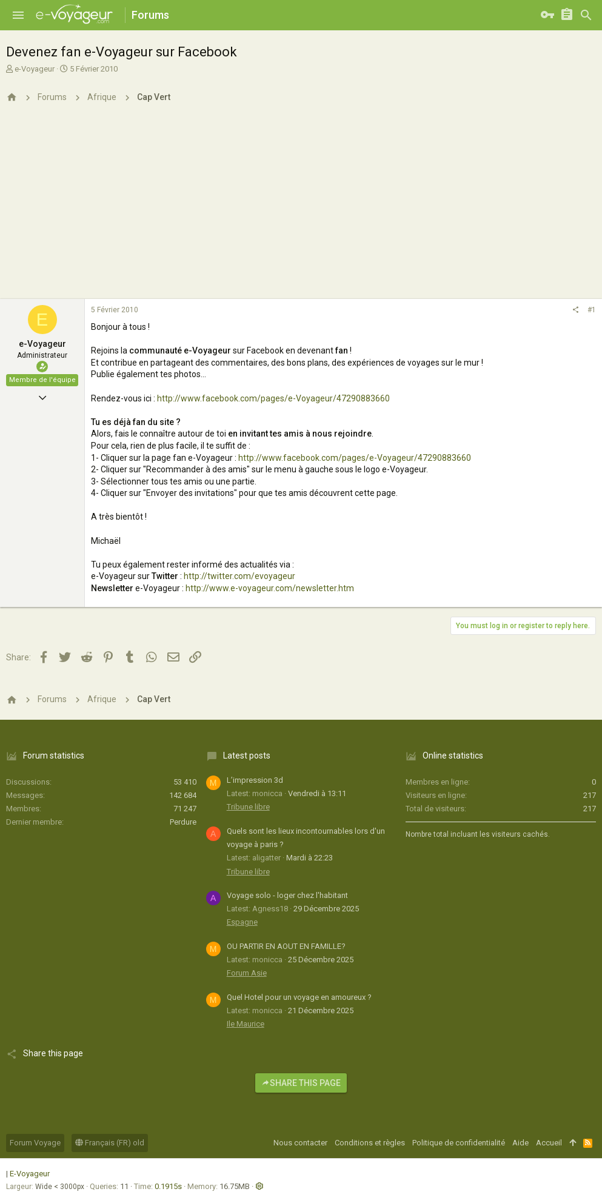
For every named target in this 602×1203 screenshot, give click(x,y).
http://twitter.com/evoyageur (239, 576)
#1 (591, 310)
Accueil (549, 1142)
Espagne (242, 922)
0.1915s (168, 1186)
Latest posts (246, 755)
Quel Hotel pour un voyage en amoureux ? (299, 997)
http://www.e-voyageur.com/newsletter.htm (270, 588)
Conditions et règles (370, 1142)
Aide (520, 1142)
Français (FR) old (109, 1142)
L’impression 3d (255, 780)
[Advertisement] (301, 208)
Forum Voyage (35, 1142)
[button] (18, 15)
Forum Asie (247, 972)
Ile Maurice (245, 1023)
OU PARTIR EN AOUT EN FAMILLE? (286, 946)
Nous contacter (300, 1142)
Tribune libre (248, 806)
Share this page (301, 1083)
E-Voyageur (30, 1173)
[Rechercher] (586, 15)
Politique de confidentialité (458, 1142)
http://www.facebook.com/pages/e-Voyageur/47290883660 (273, 398)
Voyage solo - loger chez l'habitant (287, 895)
